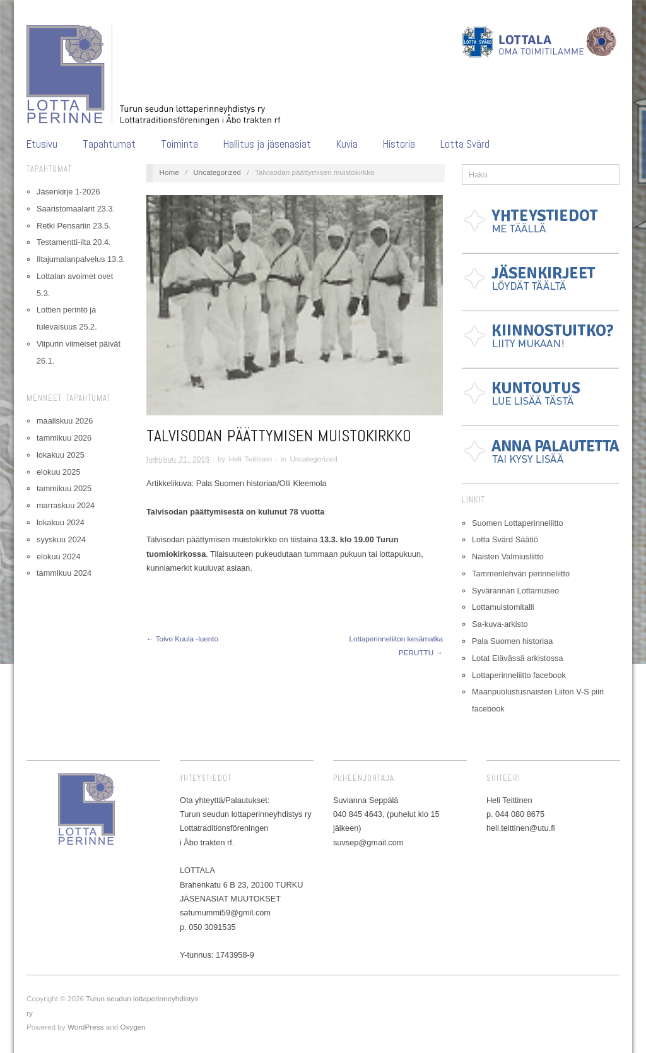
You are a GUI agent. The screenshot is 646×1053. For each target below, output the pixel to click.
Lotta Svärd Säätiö (505, 539)
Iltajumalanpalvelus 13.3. (81, 259)
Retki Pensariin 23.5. (74, 225)
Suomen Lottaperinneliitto (517, 523)
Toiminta (179, 144)
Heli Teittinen (251, 459)
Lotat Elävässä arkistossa (517, 658)
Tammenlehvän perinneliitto (521, 573)
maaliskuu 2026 (65, 420)
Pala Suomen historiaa (512, 641)
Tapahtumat (109, 144)
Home (169, 172)
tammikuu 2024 (64, 573)
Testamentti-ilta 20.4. (74, 242)
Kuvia (347, 144)
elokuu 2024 (58, 556)
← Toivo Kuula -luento (182, 638)
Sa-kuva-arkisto (500, 624)
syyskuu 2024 (61, 539)
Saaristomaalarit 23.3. (76, 208)
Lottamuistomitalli (503, 607)
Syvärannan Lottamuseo (515, 590)
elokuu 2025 (58, 472)
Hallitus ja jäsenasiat (267, 144)
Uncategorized (216, 172)
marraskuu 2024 (66, 505)
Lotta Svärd (465, 144)
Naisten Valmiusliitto (508, 556)
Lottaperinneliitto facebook (519, 675)
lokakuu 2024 (61, 522)
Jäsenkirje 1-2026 (68, 191)
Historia (399, 144)
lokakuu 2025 (61, 455)
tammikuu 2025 (64, 488)
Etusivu (41, 144)
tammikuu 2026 (64, 438)
